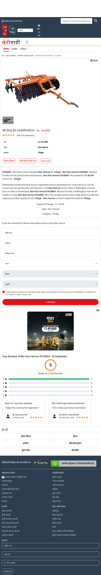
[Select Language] (25, 30)
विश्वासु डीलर (57, 479)
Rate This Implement (25, 135)
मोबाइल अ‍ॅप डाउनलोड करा (12, 21)
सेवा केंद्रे (55, 461)
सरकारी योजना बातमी (10, 495)
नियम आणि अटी (57, 560)
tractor (25, 171)
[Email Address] (50, 527)
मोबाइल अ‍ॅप (7, 457)
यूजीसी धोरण (78, 560)
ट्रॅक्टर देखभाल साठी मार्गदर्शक (64, 499)
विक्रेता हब (56, 483)
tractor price (47, 223)
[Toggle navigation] (27, 42)
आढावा (6, 49)
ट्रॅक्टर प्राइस (56, 441)
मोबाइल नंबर (9, 253)
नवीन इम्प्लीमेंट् (58, 445)
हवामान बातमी (7, 499)
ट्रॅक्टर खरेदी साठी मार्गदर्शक (63, 495)
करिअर (5, 449)
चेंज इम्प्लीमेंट (45, 130)
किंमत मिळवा (9, 160)
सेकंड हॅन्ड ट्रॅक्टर (75, 407)
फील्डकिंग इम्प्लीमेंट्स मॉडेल (25, 56)
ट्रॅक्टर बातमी (7, 475)
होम (3, 56)
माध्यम (4, 465)
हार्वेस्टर (26, 407)
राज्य (7, 263)
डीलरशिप (75, 414)
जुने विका (12, 30)
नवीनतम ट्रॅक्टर (58, 449)
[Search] (76, 21)
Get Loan (46, 160)
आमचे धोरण (68, 560)
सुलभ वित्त (26, 414)
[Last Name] (50, 518)
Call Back (50, 302)
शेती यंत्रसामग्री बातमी (10, 487)
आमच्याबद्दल (7, 445)
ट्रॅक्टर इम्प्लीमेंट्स (10, 56)
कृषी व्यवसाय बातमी (10, 483)
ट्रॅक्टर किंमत (26, 400)
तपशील (14, 48)
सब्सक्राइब (8, 535)
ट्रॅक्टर (75, 400)
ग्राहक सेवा (56, 465)
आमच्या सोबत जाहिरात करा (14, 441)
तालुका (7, 284)
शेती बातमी (6, 479)
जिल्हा (7, 274)
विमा (54, 491)
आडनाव (7, 243)
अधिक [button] (22, 48)
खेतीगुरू (55, 475)
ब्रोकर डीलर (56, 487)
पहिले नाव (8, 233)
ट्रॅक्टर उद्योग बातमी (9, 491)
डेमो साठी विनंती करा (28, 160)
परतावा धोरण (7, 461)
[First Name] (50, 510)
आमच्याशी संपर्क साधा (10, 453)
